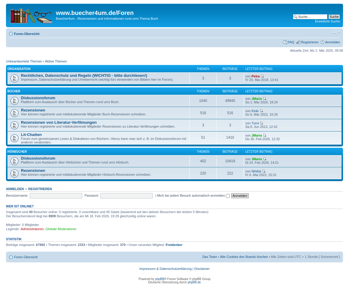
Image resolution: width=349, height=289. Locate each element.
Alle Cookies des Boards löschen (244, 257)
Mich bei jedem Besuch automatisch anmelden (193, 195)
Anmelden (332, 42)
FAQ (291, 42)
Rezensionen (33, 110)
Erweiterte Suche (327, 21)
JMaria (257, 98)
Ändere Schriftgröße (335, 32)
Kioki (255, 111)
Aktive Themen (56, 61)
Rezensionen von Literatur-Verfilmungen (59, 122)
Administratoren (32, 229)
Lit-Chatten (31, 134)
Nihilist (256, 171)
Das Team (209, 257)
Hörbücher (17, 151)
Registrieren (310, 42)
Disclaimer (201, 268)
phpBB (159, 279)
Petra (256, 76)
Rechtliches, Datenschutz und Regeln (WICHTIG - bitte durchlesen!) (84, 75)
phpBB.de (194, 282)
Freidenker (174, 245)
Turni (255, 123)
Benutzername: (17, 195)
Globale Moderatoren (60, 229)
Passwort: (92, 195)
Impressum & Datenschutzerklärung (165, 268)
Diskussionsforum (38, 98)
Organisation (18, 69)
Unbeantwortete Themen (24, 61)
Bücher (13, 91)
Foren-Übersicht (26, 34)
